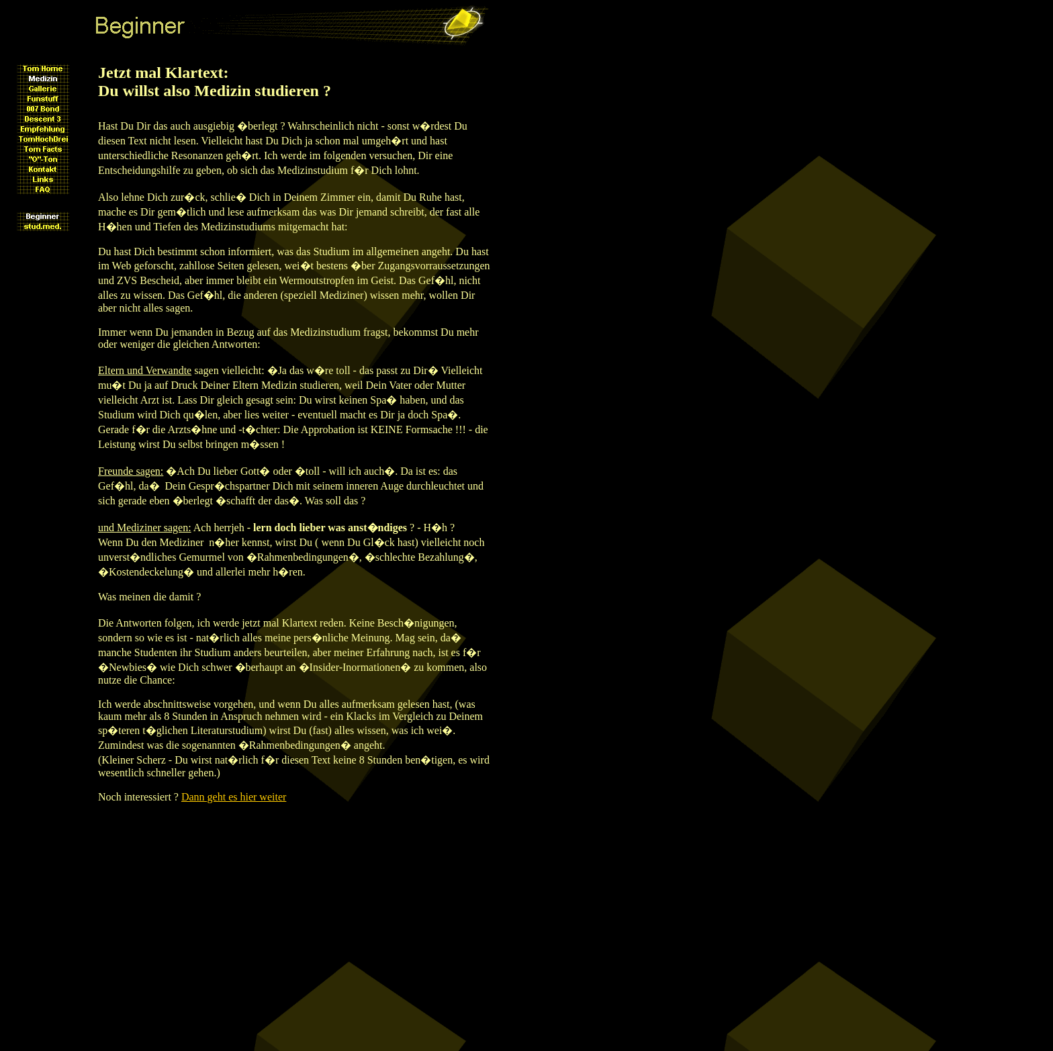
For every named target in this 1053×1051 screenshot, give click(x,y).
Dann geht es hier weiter (233, 797)
